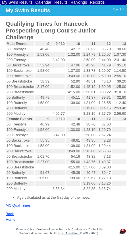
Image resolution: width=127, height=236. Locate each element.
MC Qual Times (18, 205)
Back (10, 214)
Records (97, 2)
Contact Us (95, 229)
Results (61, 2)
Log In (118, 9)
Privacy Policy (25, 229)
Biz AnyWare (69, 233)
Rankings (78, 2)
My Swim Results (17, 2)
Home (10, 219)
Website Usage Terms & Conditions (61, 229)
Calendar (43, 2)
